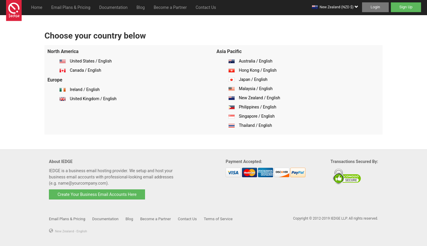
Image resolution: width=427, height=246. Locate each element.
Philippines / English (257, 107)
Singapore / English (257, 116)
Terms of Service (218, 219)
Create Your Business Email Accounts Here (97, 194)
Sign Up (405, 7)
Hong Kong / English (257, 70)
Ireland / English (85, 89)
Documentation (113, 7)
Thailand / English (255, 125)
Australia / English (255, 61)
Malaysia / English (256, 88)
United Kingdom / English (93, 98)
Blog (140, 7)
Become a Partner (170, 7)
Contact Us (206, 7)
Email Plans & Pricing (70, 7)
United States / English (90, 61)
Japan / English (253, 79)
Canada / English (85, 70)
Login (375, 7)
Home (36, 7)
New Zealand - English (71, 231)
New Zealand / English (259, 97)
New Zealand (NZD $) (339, 7)
